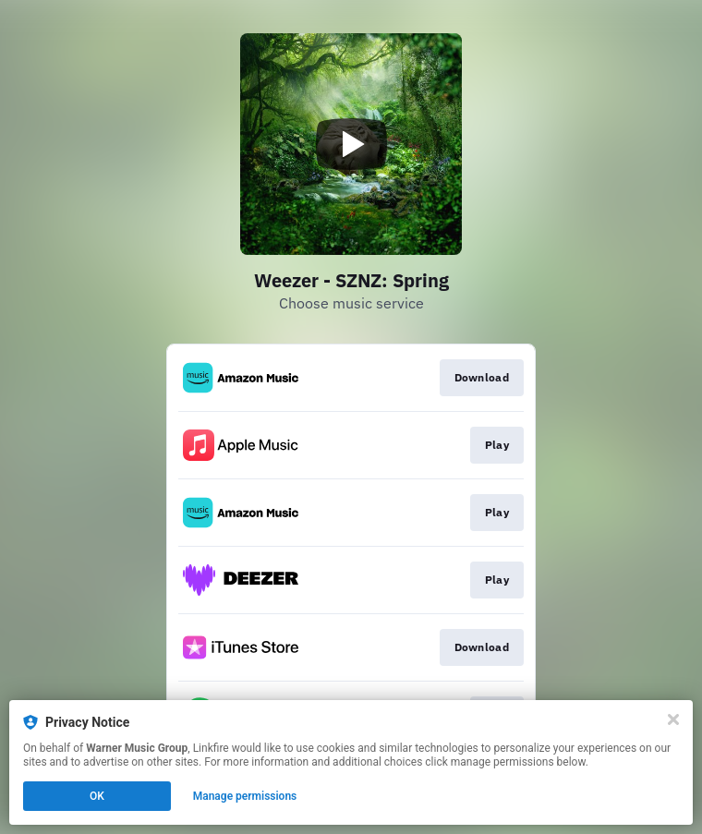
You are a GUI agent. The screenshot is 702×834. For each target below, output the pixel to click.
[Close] (673, 719)
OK (97, 796)
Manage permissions (245, 796)
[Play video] (351, 144)
